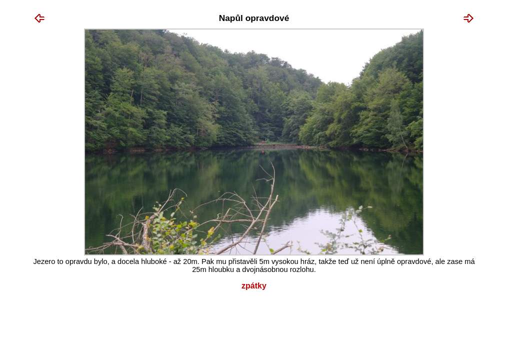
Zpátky (254, 286)
